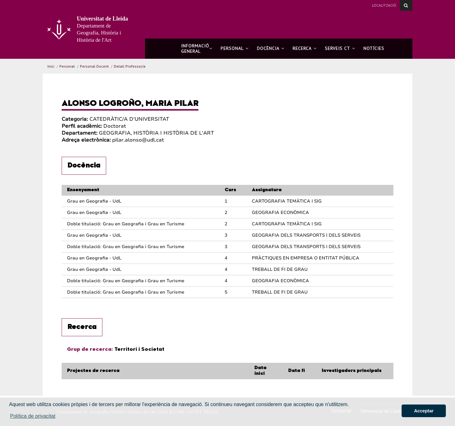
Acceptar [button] (424, 410)
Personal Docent (94, 66)
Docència (270, 48)
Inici (50, 66)
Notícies (373, 48)
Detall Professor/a (129, 66)
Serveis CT (340, 48)
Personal (235, 48)
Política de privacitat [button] (32, 416)
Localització (384, 5)
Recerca (305, 48)
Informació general (196, 48)
